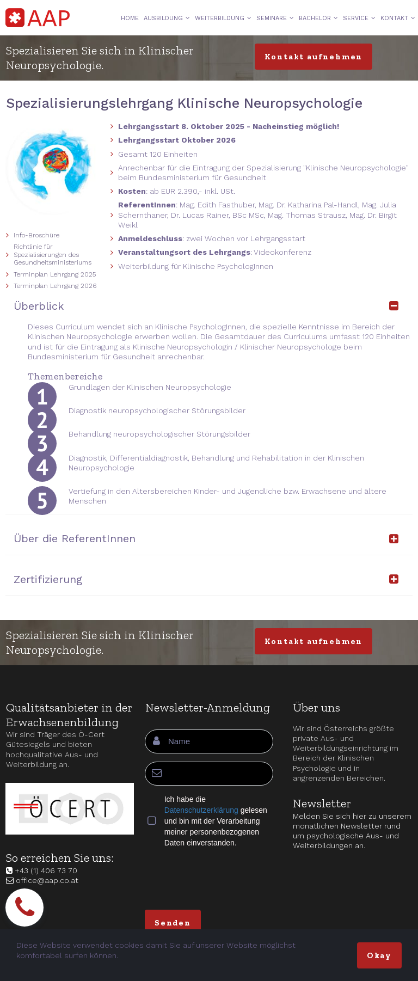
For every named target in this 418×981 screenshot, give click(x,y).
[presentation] (227, 877)
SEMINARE (275, 18)
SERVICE (359, 18)
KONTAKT (397, 18)
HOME (130, 18)
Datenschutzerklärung (201, 810)
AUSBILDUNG (167, 18)
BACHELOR (318, 18)
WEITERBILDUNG (223, 18)
